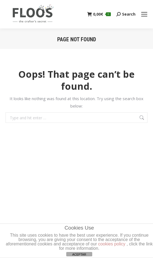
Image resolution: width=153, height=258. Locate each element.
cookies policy (111, 244)
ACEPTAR (79, 254)
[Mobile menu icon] (144, 14)
